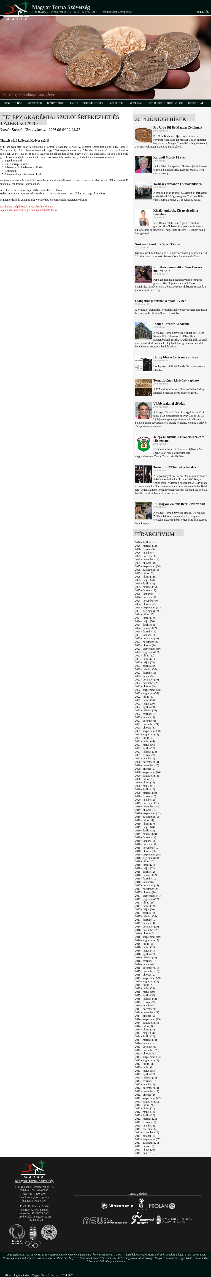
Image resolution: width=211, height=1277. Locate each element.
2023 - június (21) (145, 659)
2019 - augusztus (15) (147, 816)
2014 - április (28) (145, 1036)
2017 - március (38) (146, 916)
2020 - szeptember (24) (148, 772)
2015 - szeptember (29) (148, 978)
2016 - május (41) (145, 950)
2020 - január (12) (145, 799)
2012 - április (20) (145, 1115)
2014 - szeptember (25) (148, 1019)
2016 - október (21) (146, 933)
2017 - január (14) (145, 923)
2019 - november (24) (147, 806)
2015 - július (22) (144, 985)
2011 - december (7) (146, 1129)
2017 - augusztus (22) (147, 899)
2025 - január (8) (144, 593)
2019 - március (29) (146, 834)
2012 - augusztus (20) (147, 1101)
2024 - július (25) (144, 614)
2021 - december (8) (146, 720)
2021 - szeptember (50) (148, 731)
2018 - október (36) (146, 851)
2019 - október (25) (146, 810)
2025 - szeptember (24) (148, 566)
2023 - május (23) (145, 662)
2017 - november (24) (147, 888)
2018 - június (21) (145, 864)
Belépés (202, 11)
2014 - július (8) (144, 1026)
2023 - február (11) (145, 672)
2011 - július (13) (144, 1146)
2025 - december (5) (146, 556)
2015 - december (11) (147, 967)
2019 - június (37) (145, 823)
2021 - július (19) (144, 737)
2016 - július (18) (144, 943)
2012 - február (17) (145, 1122)
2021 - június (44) (145, 741)
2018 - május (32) (145, 868)
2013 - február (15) (145, 1081)
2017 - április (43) (145, 912)
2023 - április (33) (145, 665)
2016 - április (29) (145, 954)
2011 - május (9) (144, 1153)
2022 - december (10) (147, 679)
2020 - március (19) (146, 792)
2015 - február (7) (145, 1002)
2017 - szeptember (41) (148, 895)
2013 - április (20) (145, 1074)
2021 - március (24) (146, 751)
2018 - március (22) (146, 875)
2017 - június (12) (145, 906)
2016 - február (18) (145, 960)
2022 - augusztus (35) (147, 693)
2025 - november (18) (147, 559)
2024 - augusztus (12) (147, 611)
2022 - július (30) (144, 696)
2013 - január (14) (145, 1084)
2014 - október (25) (146, 1015)
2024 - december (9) (146, 597)
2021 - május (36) (145, 744)
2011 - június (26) (145, 1149)
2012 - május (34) (145, 1111)
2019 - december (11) (147, 803)
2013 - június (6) (144, 1067)
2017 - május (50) (145, 909)
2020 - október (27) (146, 768)
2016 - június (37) (145, 947)
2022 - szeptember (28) (148, 689)
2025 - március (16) (146, 587)
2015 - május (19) (145, 991)
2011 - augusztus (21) (147, 1142)
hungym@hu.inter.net (34, 1200)
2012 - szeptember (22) (148, 1098)
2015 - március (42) (146, 998)
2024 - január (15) (145, 635)
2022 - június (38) (145, 700)
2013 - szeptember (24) (148, 1057)
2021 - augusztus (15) (147, 734)
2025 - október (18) (146, 563)
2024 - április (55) (145, 624)
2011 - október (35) (145, 1135)
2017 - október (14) (146, 892)
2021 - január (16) (145, 758)
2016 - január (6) (144, 964)
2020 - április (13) (145, 789)
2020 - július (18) (144, 779)
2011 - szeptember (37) (147, 1139)
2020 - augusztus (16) (147, 775)
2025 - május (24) (145, 580)
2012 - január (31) (145, 1125)
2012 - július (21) (144, 1105)
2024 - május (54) (145, 621)
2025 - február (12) (145, 590)
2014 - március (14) (146, 1039)
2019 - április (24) (145, 830)
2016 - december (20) (147, 926)
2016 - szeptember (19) (148, 936)
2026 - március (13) (146, 545)
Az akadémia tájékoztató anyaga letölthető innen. (27, 206)
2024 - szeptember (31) (148, 607)
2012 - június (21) (145, 1108)
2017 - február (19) (145, 919)
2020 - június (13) (145, 782)
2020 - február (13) (145, 796)
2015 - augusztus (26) (147, 981)
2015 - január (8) (144, 1005)
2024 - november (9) (146, 600)
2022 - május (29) (145, 703)
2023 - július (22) (144, 655)
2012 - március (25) (146, 1118)
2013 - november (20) (147, 1050)
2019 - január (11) (145, 840)
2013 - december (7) (146, 1046)
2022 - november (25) (147, 683)
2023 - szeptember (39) (148, 648)
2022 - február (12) (145, 713)
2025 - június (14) (145, 576)
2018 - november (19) (147, 847)
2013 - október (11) (145, 1053)
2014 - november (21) (147, 1012)
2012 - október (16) (146, 1094)
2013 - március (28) (146, 1077)
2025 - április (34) (145, 583)
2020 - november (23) (147, 765)
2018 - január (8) (144, 882)
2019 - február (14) (145, 837)
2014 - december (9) (146, 1009)
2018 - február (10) (145, 878)
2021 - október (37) (146, 727)
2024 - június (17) (145, 617)
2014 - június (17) (145, 1029)
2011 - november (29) (147, 1132)
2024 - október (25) (146, 604)
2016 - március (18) (146, 957)
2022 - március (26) (146, 710)
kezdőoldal (13, 103)
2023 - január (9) (144, 676)
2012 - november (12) (147, 1091)
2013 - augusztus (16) (147, 1060)
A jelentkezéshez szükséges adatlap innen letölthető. (28, 210)
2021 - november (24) (147, 724)
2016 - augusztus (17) (147, 940)
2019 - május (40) (145, 827)
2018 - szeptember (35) (148, 854)
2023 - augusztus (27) (147, 652)
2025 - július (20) (144, 573)
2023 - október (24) (146, 645)
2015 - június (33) (145, 988)
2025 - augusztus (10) (147, 569)
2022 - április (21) (145, 707)
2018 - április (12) (145, 871)
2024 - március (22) (146, 628)
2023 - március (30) (146, 669)
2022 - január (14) (145, 717)
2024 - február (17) (145, 631)
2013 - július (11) (144, 1063)
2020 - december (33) (147, 762)
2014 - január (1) (144, 1043)
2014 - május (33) (145, 1033)
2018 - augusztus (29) (147, 858)
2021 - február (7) (145, 755)
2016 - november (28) (147, 930)
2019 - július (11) (144, 820)
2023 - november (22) (147, 641)
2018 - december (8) (146, 844)
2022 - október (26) (146, 686)
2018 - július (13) (144, 861)
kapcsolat (195, 103)
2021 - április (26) (145, 748)
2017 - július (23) (144, 902)
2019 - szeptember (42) (148, 813)
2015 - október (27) (146, 974)
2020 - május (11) (144, 786)
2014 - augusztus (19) (147, 1022)
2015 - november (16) (147, 971)
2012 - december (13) (147, 1087)
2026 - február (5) (145, 549)
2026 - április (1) (144, 542)
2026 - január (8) (144, 552)
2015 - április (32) (145, 995)
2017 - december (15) (147, 885)
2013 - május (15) (145, 1070)
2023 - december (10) (147, 638)
